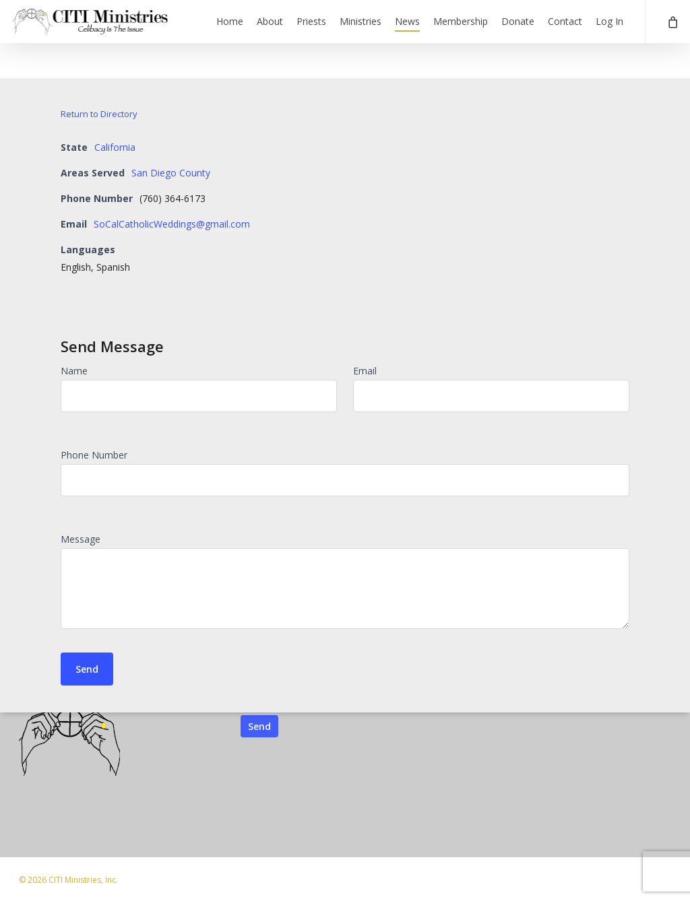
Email (365, 370)
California (114, 147)
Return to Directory (99, 114)
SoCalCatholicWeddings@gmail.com (172, 224)
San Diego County (170, 172)
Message (80, 539)
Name (74, 370)
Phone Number (94, 454)
